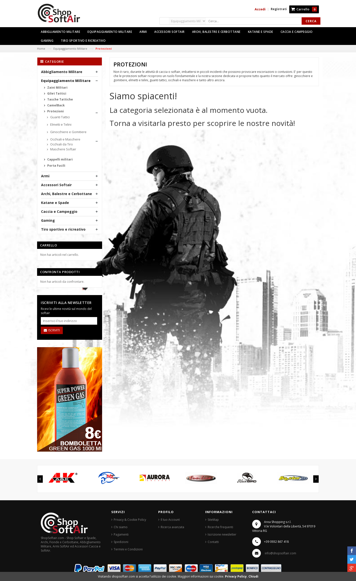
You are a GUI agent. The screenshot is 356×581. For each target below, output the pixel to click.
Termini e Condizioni (128, 549)
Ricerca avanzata (172, 527)
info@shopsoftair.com (280, 553)
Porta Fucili (55, 165)
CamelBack (55, 105)
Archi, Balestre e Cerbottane (66, 193)
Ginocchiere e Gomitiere (68, 132)
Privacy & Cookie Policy (130, 520)
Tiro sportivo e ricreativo (63, 229)
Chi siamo (121, 527)
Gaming (48, 220)
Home (41, 48)
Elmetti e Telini (60, 124)
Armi (45, 176)
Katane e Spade (55, 202)
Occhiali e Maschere (64, 139)
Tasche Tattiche (59, 99)
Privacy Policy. (236, 576)
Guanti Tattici (59, 117)
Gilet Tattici (56, 93)
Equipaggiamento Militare (70, 48)
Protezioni (55, 111)
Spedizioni (121, 542)
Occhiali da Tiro (61, 144)
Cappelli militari (59, 159)
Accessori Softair (56, 184)
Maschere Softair (62, 149)
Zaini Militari (56, 87)
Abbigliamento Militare (61, 71)
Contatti (213, 542)
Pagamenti (121, 534)
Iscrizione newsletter (222, 534)
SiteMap (213, 520)
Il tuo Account (170, 520)
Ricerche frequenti (220, 527)
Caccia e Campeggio (59, 211)
